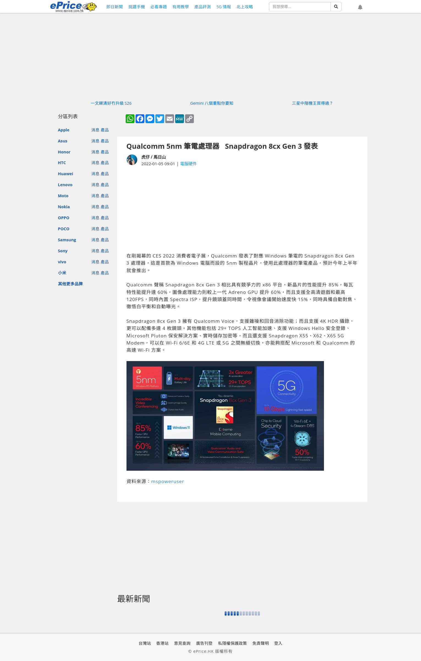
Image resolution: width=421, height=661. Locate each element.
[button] (360, 7)
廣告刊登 (204, 643)
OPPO (64, 217)
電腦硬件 (188, 163)
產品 (105, 129)
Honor (64, 152)
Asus (62, 140)
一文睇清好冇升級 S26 (111, 103)
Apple (64, 129)
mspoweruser (167, 481)
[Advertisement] (242, 209)
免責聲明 (260, 643)
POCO (64, 228)
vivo (62, 261)
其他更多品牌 (70, 283)
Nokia (64, 206)
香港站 (162, 643)
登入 (278, 643)
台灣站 (145, 643)
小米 (62, 272)
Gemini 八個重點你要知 (212, 103)
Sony (63, 250)
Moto (63, 195)
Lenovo (65, 184)
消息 (95, 129)
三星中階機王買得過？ (312, 103)
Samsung (67, 239)
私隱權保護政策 (232, 643)
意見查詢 (182, 643)
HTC (62, 162)
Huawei (65, 173)
